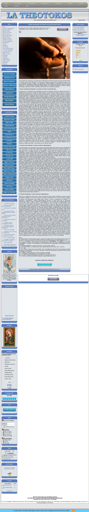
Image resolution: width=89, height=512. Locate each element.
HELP (27, 6)
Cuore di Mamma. (8, 242)
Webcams (5, 64)
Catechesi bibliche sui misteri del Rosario (8, 205)
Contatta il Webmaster (8, 457)
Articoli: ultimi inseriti (7, 35)
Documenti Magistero (8, 41)
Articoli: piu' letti (6, 34)
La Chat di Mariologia (8, 49)
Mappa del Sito (6, 458)
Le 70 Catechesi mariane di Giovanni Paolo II (80, 35)
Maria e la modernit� (9, 229)
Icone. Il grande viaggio (9, 237)
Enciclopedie (6, 42)
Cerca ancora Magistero (79, 27)
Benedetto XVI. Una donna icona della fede (9, 232)
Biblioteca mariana (7, 38)
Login (3, 20)
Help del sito (5, 46)
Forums (4, 44)
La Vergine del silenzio (9, 203)
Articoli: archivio (6, 31)
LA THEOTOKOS (8, 487)
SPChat (9, 490)
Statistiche (5, 56)
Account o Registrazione (8, 28)
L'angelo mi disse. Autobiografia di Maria (7, 223)
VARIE (6, 6)
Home (4, 26)
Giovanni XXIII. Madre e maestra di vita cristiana (8, 235)
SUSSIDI (81, 3)
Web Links (5, 62)
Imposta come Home (8, 456)
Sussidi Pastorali (6, 59)
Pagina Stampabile (79, 69)
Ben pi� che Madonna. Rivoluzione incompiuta (8, 240)
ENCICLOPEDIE (31, 3)
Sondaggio (5, 55)
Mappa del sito (6, 52)
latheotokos (56, 269)
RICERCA (16, 6)
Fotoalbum (5, 45)
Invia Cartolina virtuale (8, 48)
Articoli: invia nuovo (7, 32)
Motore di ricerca (6, 54)
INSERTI (70, 3)
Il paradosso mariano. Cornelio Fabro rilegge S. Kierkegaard (8, 226)
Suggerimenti (6, 58)
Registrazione (9, 20)
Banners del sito (6, 36)
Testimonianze (6, 61)
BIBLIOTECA (45, 3)
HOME (6, 3)
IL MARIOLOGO (8, 485)
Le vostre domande (7, 51)
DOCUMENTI (58, 3)
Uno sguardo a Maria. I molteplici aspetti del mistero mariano (8, 212)
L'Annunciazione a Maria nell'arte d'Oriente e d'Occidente (8, 216)
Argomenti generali (7, 29)
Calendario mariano (7, 39)
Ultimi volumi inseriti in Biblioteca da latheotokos (79, 29)
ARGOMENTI (17, 3)
